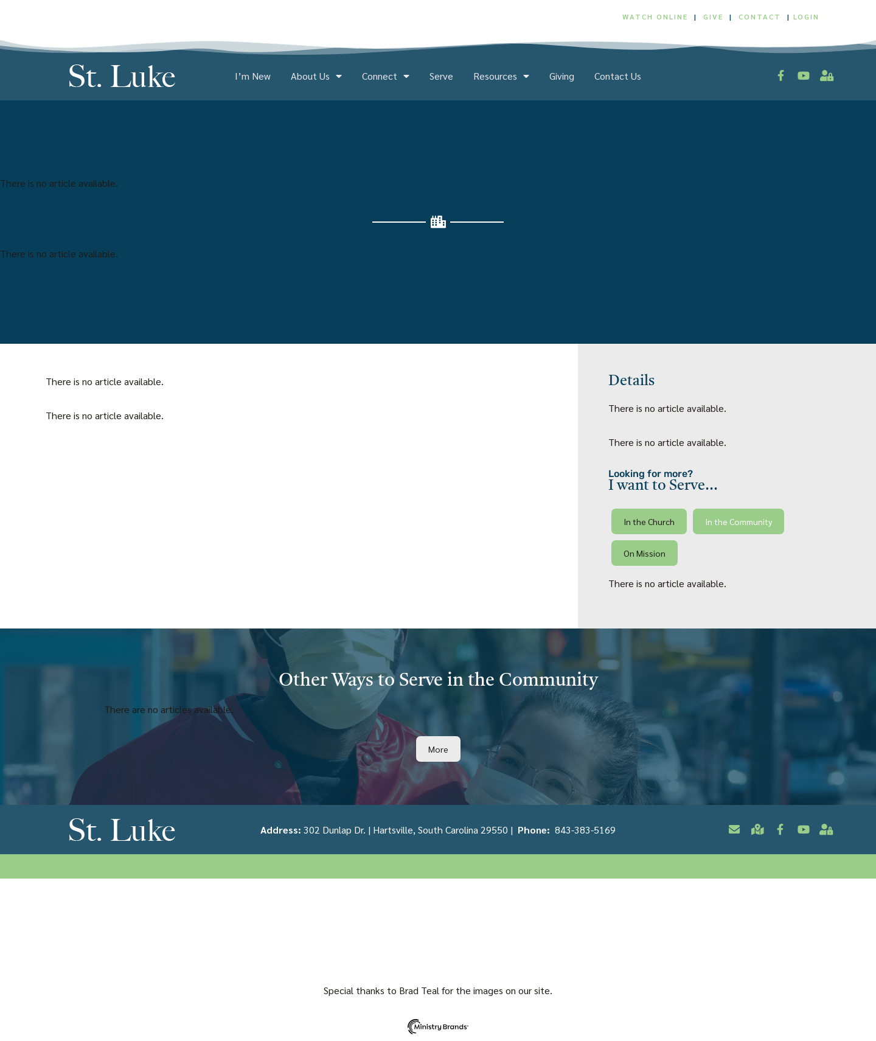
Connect (385, 76)
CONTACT (761, 16)
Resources (501, 76)
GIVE (713, 16)
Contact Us (617, 76)
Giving (561, 76)
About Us (316, 76)
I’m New (253, 76)
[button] (649, 521)
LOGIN (806, 16)
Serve (441, 76)
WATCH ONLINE (655, 16)
